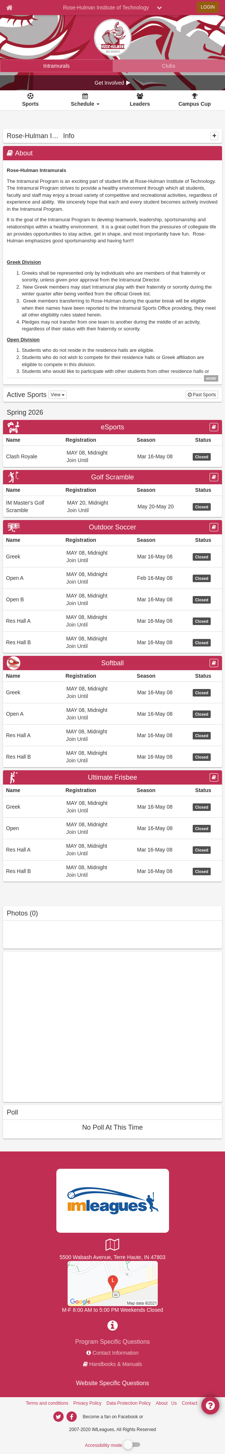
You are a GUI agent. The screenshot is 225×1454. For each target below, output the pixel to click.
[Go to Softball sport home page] (112, 663)
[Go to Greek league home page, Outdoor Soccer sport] (112, 556)
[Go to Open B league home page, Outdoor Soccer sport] (112, 599)
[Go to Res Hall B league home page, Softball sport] (112, 756)
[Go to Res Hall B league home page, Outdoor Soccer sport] (112, 642)
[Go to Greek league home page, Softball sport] (112, 692)
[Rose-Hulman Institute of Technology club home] (169, 66)
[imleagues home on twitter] (59, 1417)
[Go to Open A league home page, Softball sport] (112, 713)
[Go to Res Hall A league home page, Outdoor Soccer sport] (112, 620)
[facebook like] (59, 1026)
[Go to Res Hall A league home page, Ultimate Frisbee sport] (112, 849)
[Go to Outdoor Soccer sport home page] (112, 527)
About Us (166, 1403)
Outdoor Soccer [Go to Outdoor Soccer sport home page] (112, 527)
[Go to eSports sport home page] (112, 427)
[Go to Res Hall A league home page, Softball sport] (112, 735)
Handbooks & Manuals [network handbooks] (115, 1364)
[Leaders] (140, 100)
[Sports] (30, 100)
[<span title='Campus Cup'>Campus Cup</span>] (194, 100)
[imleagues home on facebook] (72, 1417)
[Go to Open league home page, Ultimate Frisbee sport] (112, 828)
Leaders (140, 104)
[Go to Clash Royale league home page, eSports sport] (112, 456)
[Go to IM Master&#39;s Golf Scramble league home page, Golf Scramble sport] (112, 506)
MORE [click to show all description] (211, 378)
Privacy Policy (87, 1403)
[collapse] (214, 136)
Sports (30, 104)
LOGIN (208, 7)
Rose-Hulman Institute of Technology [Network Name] (106, 8)
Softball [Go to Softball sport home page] (112, 663)
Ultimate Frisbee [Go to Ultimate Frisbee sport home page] (112, 777)
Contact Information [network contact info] (115, 1353)
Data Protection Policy (128, 1403)
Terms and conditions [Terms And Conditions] (47, 1403)
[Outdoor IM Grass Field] (113, 1283)
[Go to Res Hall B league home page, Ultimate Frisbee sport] (112, 871)
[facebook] (159, 1416)
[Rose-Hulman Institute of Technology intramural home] (56, 66)
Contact (189, 1403)
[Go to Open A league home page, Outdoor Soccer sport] (112, 578)
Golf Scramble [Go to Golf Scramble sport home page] (112, 477)
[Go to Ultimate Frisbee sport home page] (112, 777)
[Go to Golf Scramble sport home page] (112, 477)
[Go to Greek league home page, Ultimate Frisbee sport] (112, 806)
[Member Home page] (9, 8)
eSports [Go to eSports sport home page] (112, 427)
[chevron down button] (159, 8)
